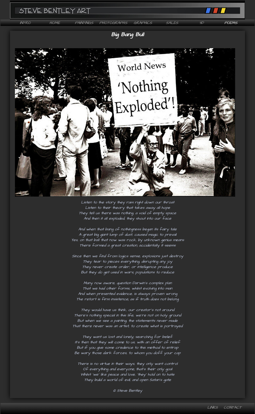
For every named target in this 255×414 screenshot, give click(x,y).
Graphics (143, 22)
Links (212, 407)
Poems (230, 22)
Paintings (84, 22)
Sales (172, 22)
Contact (233, 407)
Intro (25, 22)
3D (201, 22)
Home (54, 22)
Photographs (113, 22)
